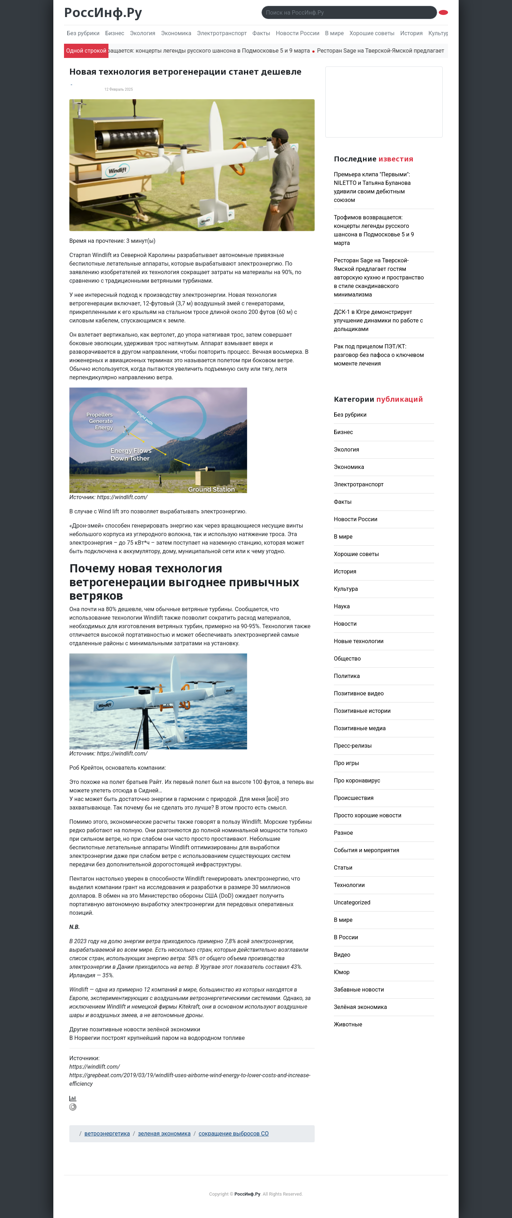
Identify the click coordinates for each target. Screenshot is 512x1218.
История (411, 33)
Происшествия (354, 798)
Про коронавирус (357, 780)
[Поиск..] (349, 12)
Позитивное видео (359, 693)
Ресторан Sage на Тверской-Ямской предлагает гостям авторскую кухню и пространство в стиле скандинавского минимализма (379, 277)
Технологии (349, 885)
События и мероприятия (366, 850)
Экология (142, 33)
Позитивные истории (362, 710)
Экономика (176, 33)
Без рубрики (83, 33)
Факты (261, 33)
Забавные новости (359, 989)
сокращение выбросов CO (234, 1133)
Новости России (297, 33)
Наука (342, 606)
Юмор (342, 972)
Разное (343, 832)
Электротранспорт (222, 33)
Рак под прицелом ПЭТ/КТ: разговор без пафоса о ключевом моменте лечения (379, 355)
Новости (345, 623)
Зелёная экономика (360, 1007)
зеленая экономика (164, 1133)
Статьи (343, 867)
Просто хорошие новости (367, 815)
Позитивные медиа (360, 728)
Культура (440, 33)
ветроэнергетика (107, 1133)
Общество (347, 658)
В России (346, 937)
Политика (347, 676)
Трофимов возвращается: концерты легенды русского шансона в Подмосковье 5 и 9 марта (195, 50)
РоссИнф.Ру (103, 12)
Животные (348, 1024)
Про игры (346, 763)
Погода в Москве (384, 102)
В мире (334, 33)
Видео (342, 954)
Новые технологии (359, 641)
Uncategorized (352, 902)
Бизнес (114, 33)
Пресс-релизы (353, 745)
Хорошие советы (372, 33)
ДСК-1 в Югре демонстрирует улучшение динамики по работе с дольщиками (378, 320)
